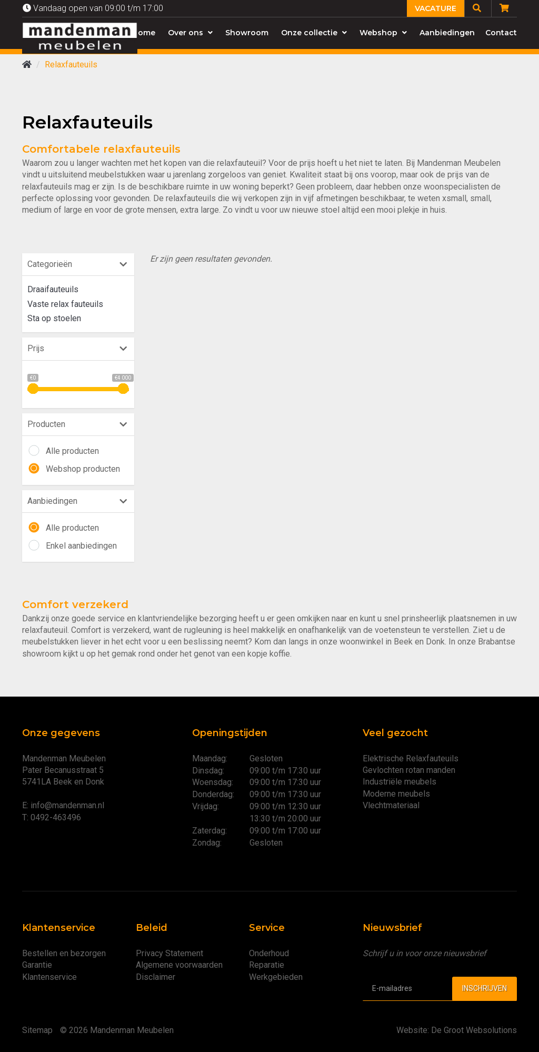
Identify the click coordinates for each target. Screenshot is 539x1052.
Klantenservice (49, 977)
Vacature (435, 8)
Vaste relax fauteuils (65, 304)
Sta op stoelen (54, 318)
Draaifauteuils (52, 289)
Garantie (37, 965)
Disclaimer (155, 977)
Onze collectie (314, 32)
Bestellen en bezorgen (64, 953)
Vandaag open (93, 8)
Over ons (190, 32)
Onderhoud (269, 953)
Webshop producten (83, 469)
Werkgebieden (276, 977)
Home (143, 32)
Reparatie (266, 965)
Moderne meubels (396, 794)
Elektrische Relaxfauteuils (410, 758)
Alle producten (72, 451)
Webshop (383, 32)
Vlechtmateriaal (391, 805)
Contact (501, 32)
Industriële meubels (399, 782)
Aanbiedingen (447, 32)
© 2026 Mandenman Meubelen (117, 1030)
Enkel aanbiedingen (81, 546)
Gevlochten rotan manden (409, 770)
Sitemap (37, 1030)
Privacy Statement (169, 953)
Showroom (246, 32)
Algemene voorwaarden (179, 965)
